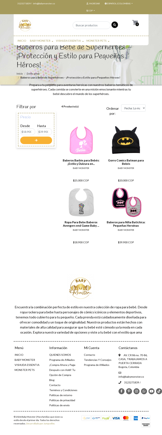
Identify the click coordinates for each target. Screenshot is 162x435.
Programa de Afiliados (62, 359)
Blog (51, 380)
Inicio (19, 73)
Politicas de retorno (60, 395)
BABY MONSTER (40, 40)
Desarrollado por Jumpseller (40, 423)
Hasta (41, 126)
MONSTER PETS (97, 40)
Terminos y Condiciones (63, 390)
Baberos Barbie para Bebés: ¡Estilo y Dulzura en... (81, 162)
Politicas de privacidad (62, 400)
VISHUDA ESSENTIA (68, 40)
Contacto (54, 385)
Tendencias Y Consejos (97, 359)
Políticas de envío (59, 405)
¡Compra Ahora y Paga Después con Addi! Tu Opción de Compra (62, 370)
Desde (25, 126)
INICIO (21, 40)
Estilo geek (33, 73)
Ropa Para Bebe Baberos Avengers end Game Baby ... (81, 223)
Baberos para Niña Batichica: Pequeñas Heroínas (126, 223)
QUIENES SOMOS (60, 354)
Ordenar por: (112, 110)
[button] (118, 3)
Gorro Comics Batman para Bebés (126, 162)
